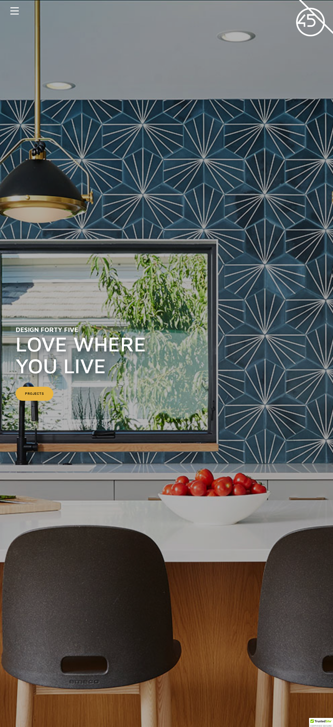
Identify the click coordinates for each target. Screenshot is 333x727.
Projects (34, 394)
